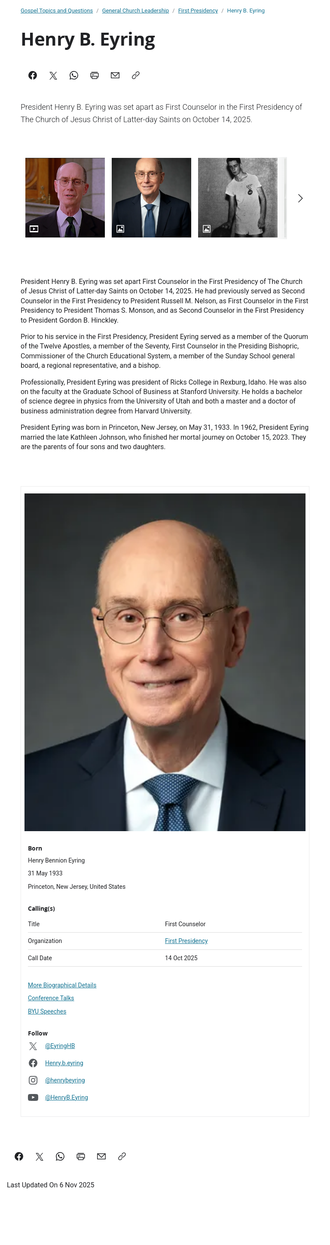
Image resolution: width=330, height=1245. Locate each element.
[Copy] (135, 75)
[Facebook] (32, 75)
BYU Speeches (47, 1011)
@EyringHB (60, 1045)
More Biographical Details (62, 985)
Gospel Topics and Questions (57, 10)
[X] (53, 75)
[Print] (94, 75)
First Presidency (198, 10)
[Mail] (115, 75)
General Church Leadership (135, 10)
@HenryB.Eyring (66, 1097)
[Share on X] (39, 1156)
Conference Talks (51, 998)
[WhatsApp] (73, 75)
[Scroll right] (300, 198)
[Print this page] (80, 1156)
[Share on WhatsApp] (60, 1156)
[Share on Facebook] (19, 1156)
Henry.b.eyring (64, 1063)
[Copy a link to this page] (122, 1156)
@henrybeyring (65, 1080)
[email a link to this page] (101, 1156)
